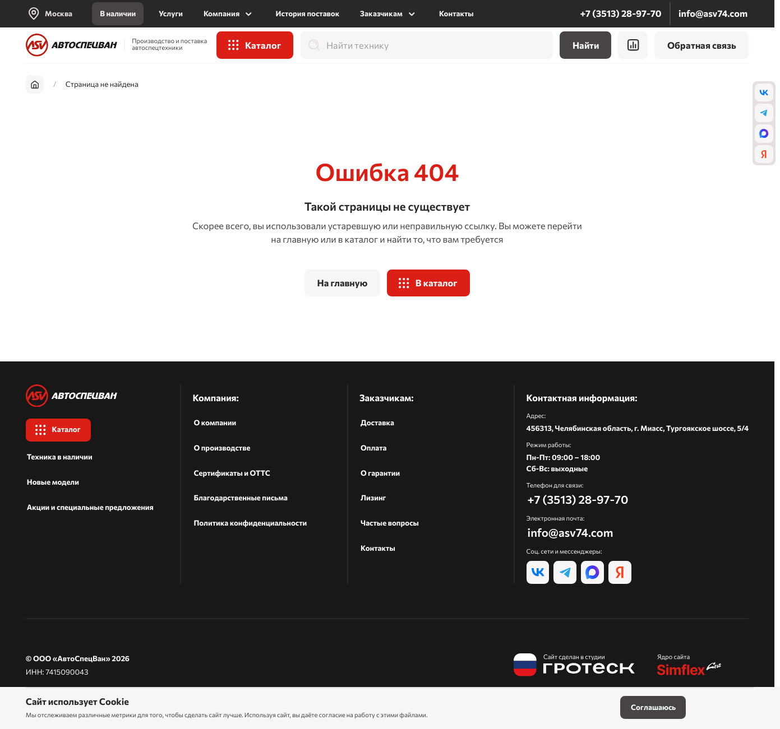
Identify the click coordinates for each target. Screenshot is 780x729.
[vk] (764, 92)
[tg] (764, 113)
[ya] (764, 154)
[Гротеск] (574, 666)
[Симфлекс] (689, 666)
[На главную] (71, 45)
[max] (764, 133)
